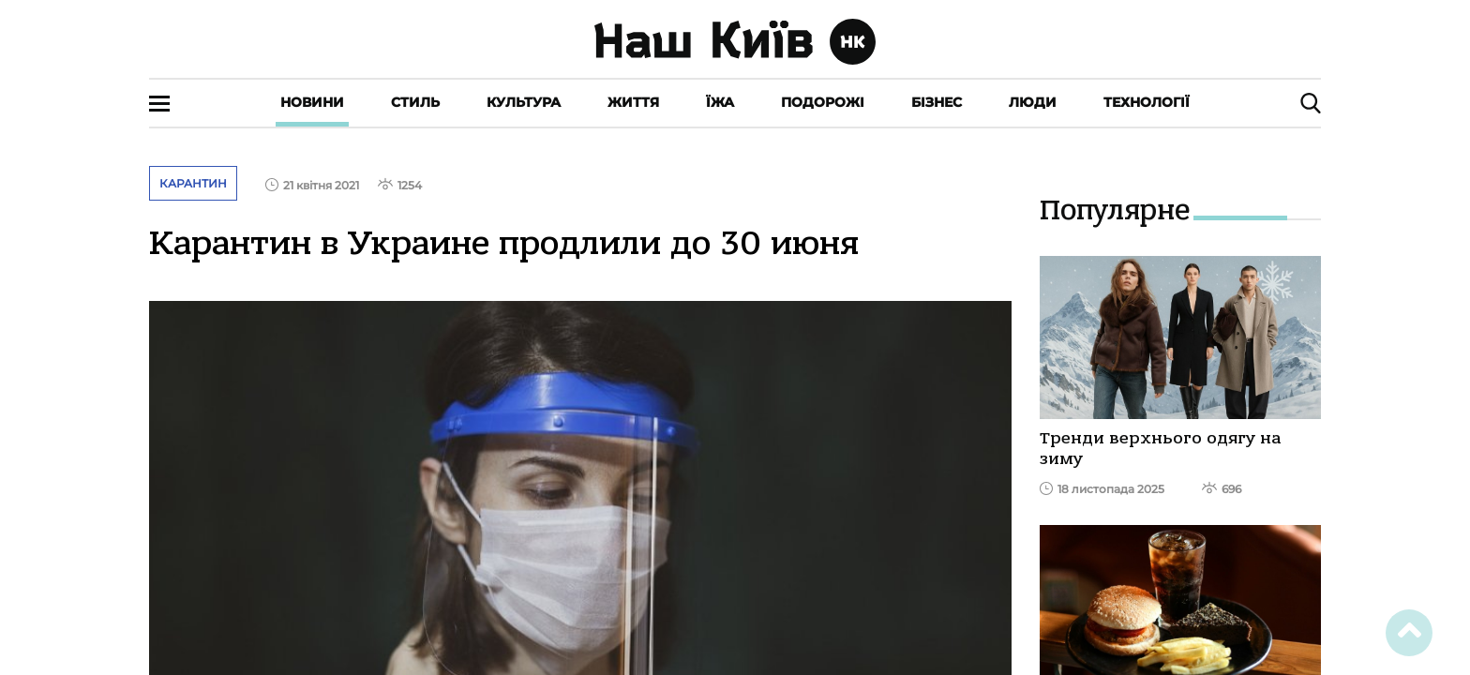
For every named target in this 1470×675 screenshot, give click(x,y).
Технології (1146, 102)
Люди (1033, 102)
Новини (312, 102)
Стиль (415, 102)
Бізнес (936, 102)
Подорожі (822, 102)
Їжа (720, 102)
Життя (633, 102)
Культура (524, 102)
